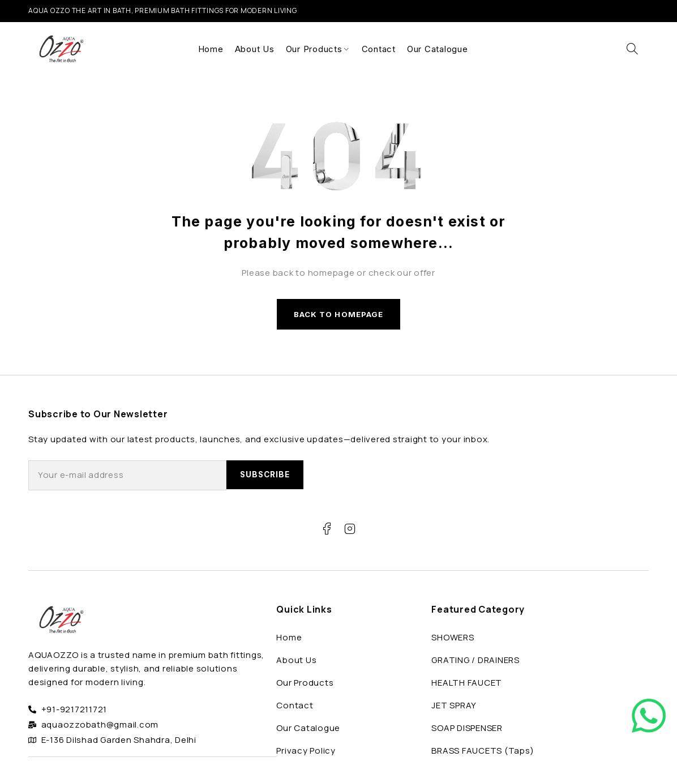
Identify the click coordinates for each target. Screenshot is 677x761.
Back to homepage (338, 315)
